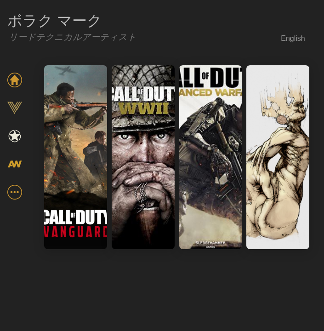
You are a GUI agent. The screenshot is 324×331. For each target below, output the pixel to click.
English (293, 38)
